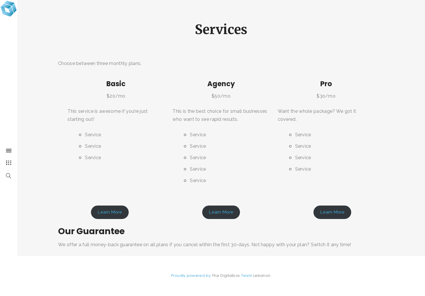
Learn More (110, 212)
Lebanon (261, 275)
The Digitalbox (226, 275)
